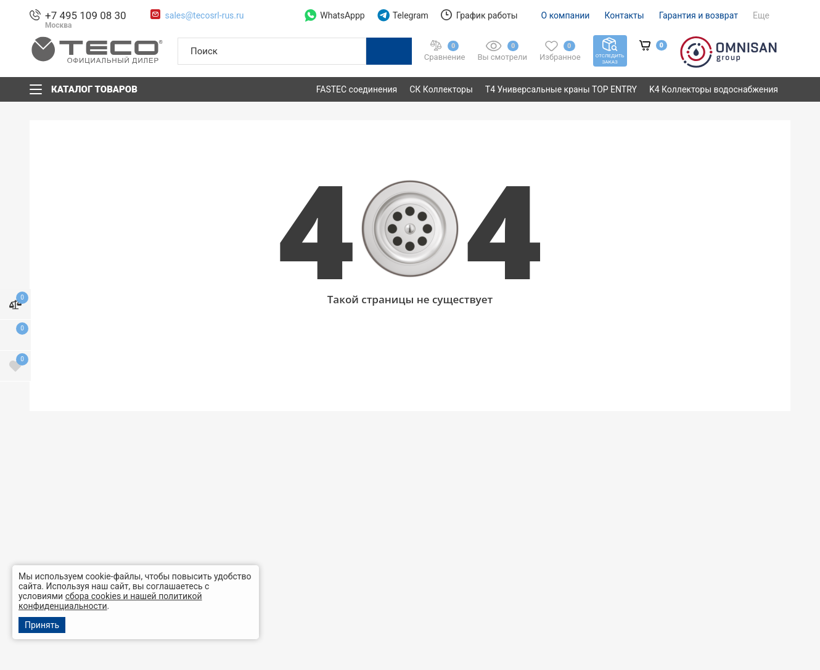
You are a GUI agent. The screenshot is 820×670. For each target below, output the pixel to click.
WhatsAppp (334, 15)
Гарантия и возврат (698, 15)
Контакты (624, 15)
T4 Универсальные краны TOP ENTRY (561, 89)
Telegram (402, 15)
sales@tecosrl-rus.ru (204, 15)
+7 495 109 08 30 (85, 15)
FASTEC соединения (357, 89)
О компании (565, 15)
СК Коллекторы (441, 89)
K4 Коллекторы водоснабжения (713, 89)
